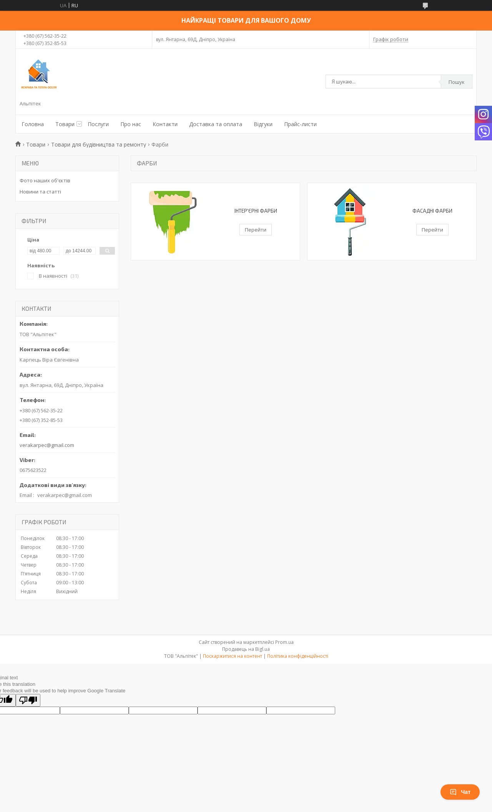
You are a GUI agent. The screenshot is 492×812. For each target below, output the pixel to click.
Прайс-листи (300, 124)
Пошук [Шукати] (457, 81)
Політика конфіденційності (297, 656)
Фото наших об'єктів (45, 180)
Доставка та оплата (215, 124)
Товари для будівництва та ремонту (98, 144)
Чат (460, 792)
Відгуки (263, 124)
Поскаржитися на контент (232, 656)
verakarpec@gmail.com (47, 445)
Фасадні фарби (432, 211)
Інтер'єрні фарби (255, 211)
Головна (33, 124)
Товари (65, 124)
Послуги (98, 124)
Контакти (165, 124)
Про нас (130, 124)
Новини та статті (40, 191)
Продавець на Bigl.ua (246, 649)
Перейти (255, 229)
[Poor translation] (28, 700)
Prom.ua (284, 642)
